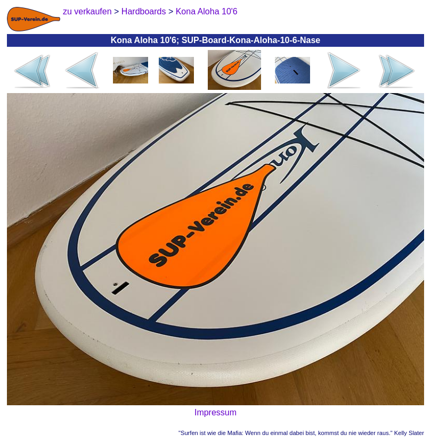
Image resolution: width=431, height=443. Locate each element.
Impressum (215, 412)
